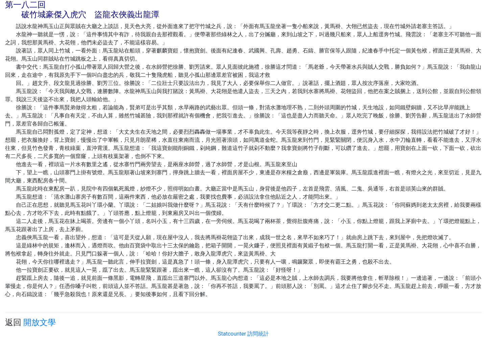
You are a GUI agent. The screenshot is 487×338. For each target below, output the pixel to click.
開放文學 (39, 322)
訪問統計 (258, 334)
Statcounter (232, 334)
